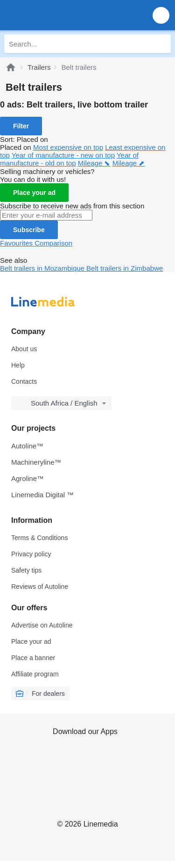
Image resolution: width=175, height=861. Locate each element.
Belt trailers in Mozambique (43, 268)
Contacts (24, 381)
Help (18, 365)
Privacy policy (31, 554)
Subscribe (29, 230)
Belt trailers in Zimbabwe (124, 268)
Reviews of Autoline (39, 586)
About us (24, 349)
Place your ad (34, 192)
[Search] (161, 43)
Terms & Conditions (39, 537)
